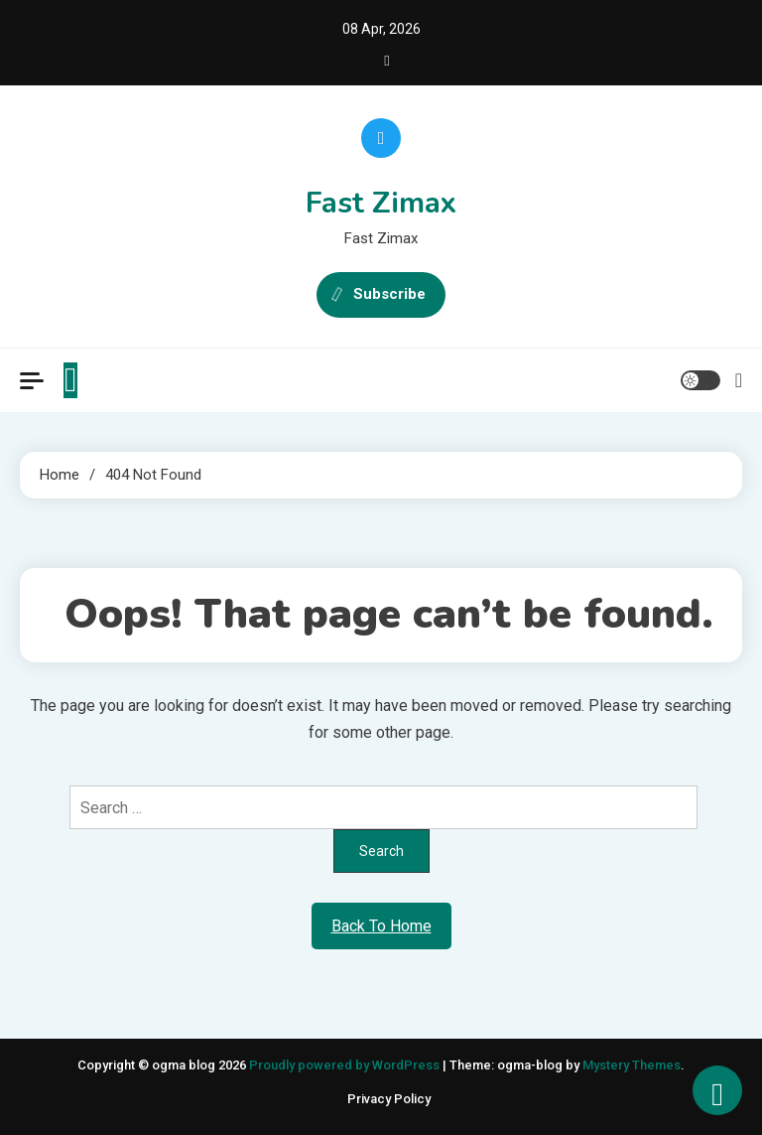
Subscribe (381, 295)
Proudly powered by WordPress (346, 1065)
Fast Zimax (381, 203)
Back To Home (381, 926)
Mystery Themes (631, 1065)
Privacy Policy (389, 1098)
